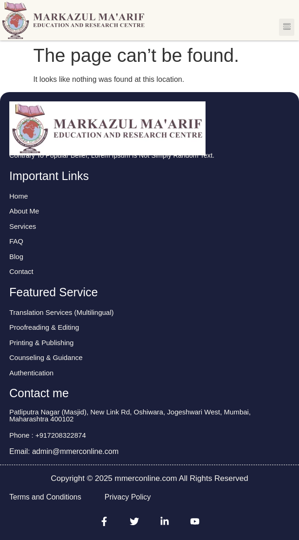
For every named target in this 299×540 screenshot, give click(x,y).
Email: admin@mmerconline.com (64, 451)
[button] (286, 27)
